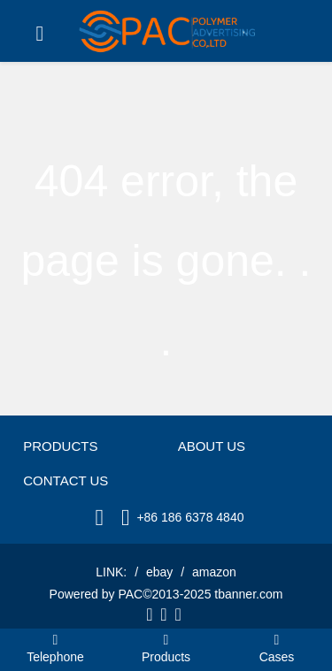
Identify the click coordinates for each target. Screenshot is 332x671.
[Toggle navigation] (39, 33)
